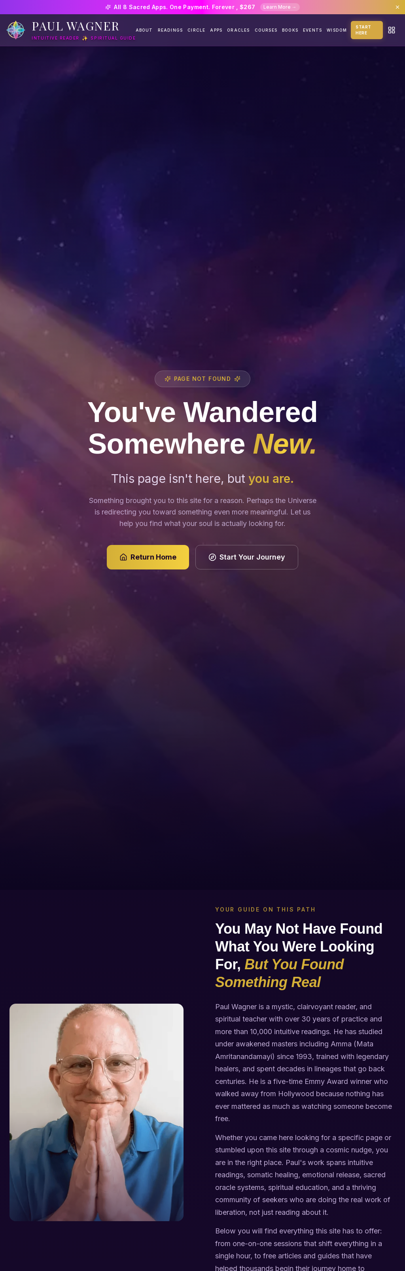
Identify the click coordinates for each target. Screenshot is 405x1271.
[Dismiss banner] (397, 7)
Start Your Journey (246, 557)
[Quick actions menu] (391, 30)
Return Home (147, 557)
